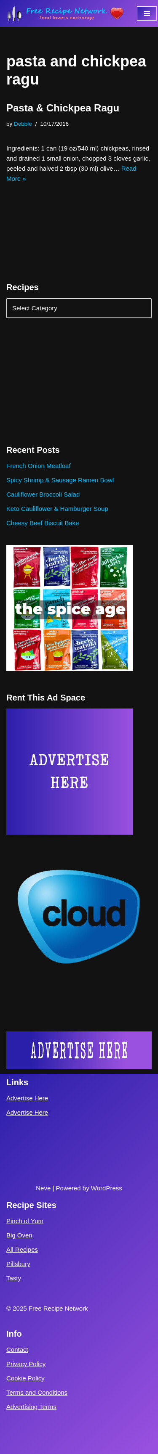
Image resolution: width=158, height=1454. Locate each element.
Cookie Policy (25, 1378)
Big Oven (19, 1235)
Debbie (23, 124)
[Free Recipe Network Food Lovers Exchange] (65, 13)
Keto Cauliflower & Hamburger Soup (57, 508)
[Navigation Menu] (147, 13)
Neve (43, 1188)
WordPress (106, 1188)
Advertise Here (27, 1098)
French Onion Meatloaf (38, 465)
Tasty (13, 1278)
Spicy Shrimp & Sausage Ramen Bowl (60, 480)
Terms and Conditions (36, 1392)
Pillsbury (18, 1263)
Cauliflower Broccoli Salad (43, 494)
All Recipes (22, 1249)
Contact (17, 1349)
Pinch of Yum (24, 1220)
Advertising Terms (31, 1406)
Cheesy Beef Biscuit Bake (42, 522)
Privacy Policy (26, 1363)
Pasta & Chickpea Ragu (62, 108)
